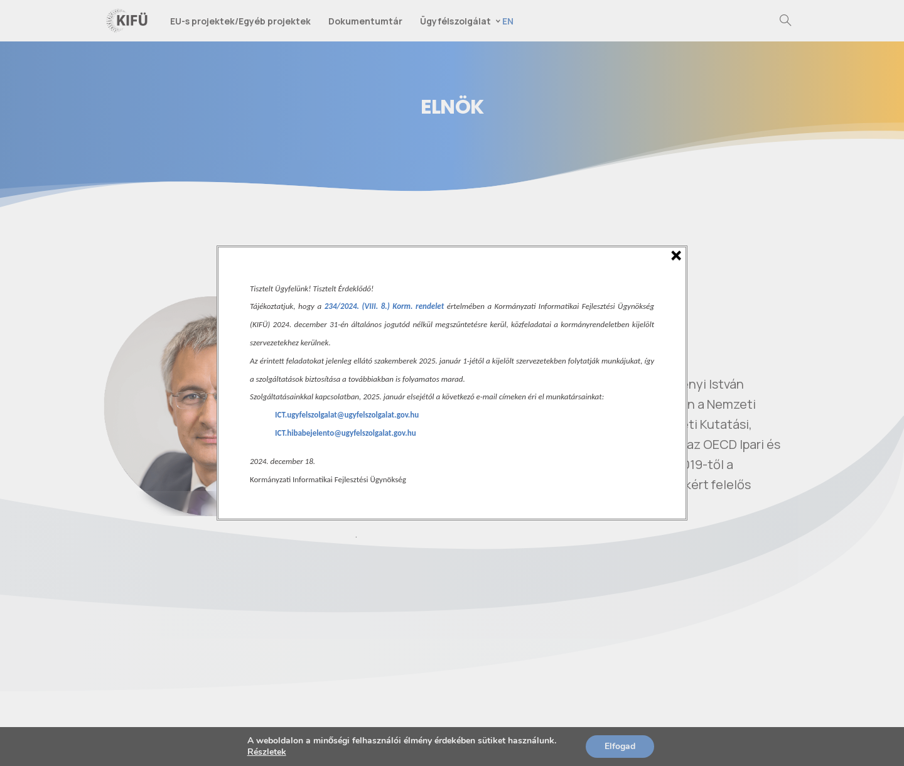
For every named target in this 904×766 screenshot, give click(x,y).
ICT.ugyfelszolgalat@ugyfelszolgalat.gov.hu (347, 414)
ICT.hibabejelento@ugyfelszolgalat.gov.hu (345, 433)
